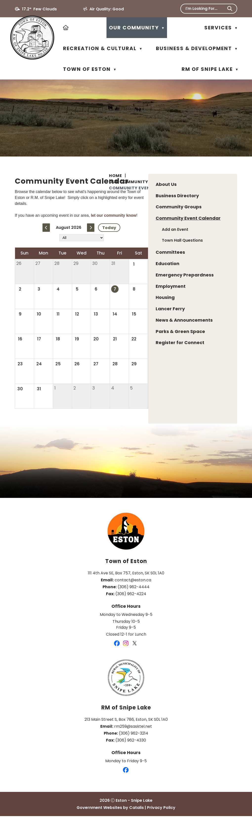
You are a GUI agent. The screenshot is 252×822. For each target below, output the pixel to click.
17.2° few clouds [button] (39, 9)
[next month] (182, 240)
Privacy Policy (161, 813)
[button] (229, 8)
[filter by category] (173, 250)
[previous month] (138, 240)
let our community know (207, 228)
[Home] (66, 27)
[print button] (224, 190)
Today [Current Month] (201, 240)
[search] (205, 8)
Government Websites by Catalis (110, 813)
